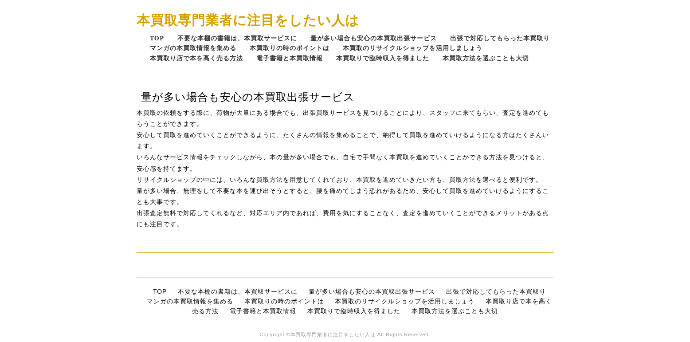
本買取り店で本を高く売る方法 (196, 58)
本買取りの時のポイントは (289, 47)
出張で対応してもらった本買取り (500, 38)
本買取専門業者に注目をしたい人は (248, 20)
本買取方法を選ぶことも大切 (486, 58)
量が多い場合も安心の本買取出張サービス (373, 38)
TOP (157, 38)
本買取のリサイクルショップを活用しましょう (412, 47)
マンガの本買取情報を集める (193, 47)
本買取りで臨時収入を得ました (382, 58)
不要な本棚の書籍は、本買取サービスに (237, 38)
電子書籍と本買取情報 (289, 58)
